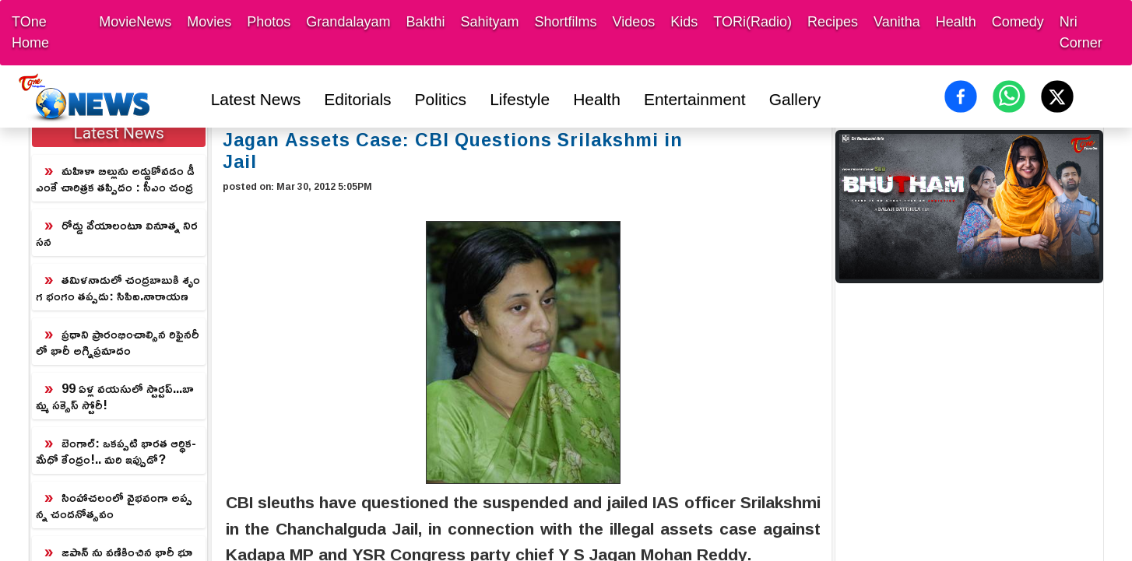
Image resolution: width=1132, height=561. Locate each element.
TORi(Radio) (752, 22)
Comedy (1018, 22)
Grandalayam (348, 22)
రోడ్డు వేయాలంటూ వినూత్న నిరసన (117, 233)
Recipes (832, 22)
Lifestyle (520, 99)
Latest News (256, 99)
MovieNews (135, 22)
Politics (441, 99)
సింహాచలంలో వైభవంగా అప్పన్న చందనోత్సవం (114, 505)
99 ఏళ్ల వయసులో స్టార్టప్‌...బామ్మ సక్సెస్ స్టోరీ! (115, 396)
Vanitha (897, 22)
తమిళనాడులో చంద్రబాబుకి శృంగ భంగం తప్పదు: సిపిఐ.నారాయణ (118, 287)
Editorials (357, 99)
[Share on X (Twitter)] (1057, 96)
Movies (209, 22)
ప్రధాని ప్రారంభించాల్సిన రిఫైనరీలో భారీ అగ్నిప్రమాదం (117, 342)
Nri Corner (1081, 32)
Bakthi (425, 22)
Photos (268, 22)
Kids (684, 22)
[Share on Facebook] (960, 96)
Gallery (795, 99)
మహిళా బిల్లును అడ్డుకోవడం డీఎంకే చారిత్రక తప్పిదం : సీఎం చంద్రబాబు (115, 180)
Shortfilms (566, 22)
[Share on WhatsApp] (1009, 96)
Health (956, 22)
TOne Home (30, 32)
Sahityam (489, 22)
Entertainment (695, 99)
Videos (634, 22)
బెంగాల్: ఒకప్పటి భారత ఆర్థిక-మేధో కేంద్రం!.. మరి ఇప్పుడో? (116, 451)
